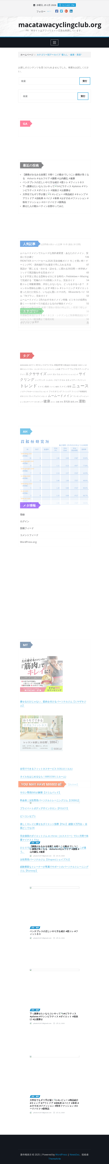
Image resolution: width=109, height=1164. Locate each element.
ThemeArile (54, 1158)
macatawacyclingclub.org (59, 24)
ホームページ (26, 54)
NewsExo (74, 1154)
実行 (85, 81)
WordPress (61, 1154)
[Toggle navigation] (54, 42)
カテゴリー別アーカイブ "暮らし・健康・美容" (59, 54)
